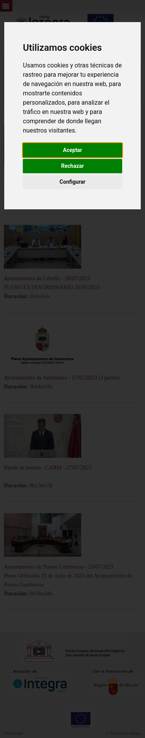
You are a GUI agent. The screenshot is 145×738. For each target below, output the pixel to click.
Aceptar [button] (72, 150)
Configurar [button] (72, 182)
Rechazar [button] (72, 166)
